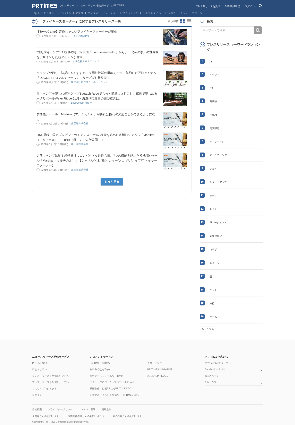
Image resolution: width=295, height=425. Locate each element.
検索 (258, 30)
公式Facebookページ (216, 363)
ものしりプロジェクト (44, 388)
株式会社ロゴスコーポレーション (90, 82)
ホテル (213, 195)
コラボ (213, 249)
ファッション (130, 13)
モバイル (66, 13)
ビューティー (110, 13)
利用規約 (106, 409)
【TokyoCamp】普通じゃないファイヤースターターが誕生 (76, 31)
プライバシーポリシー (60, 409)
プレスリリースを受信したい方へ (50, 375)
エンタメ (92, 13)
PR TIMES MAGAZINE (159, 369)
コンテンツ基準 (86, 409)
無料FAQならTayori (100, 369)
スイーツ (214, 263)
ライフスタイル (151, 13)
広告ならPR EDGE (157, 375)
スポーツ (197, 13)
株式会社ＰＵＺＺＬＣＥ (86, 61)
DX (211, 88)
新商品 (213, 101)
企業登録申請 (232, 6)
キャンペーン (217, 141)
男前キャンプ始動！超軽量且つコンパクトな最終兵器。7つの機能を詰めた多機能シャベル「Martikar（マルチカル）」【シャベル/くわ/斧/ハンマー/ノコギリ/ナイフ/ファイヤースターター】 (97, 160)
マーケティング (218, 155)
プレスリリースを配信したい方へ (50, 382)
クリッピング (154, 363)
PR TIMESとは (40, 363)
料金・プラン (39, 369)
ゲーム (213, 316)
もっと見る (111, 181)
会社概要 (37, 409)
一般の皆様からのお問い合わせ (127, 416)
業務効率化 (216, 236)
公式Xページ (212, 375)
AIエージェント (218, 222)
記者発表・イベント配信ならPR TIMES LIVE (114, 394)
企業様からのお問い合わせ (47, 416)
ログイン (249, 6)
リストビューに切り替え (189, 21)
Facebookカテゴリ (215, 369)
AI (211, 61)
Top (34, 13)
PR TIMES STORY (100, 363)
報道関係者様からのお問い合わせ (86, 416)
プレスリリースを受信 (207, 6)
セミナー (214, 209)
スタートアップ (218, 182)
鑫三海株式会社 (80, 123)
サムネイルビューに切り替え (182, 21)
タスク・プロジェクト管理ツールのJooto (112, 382)
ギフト (213, 289)
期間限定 (214, 128)
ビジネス (170, 13)
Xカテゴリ (210, 382)
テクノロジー (49, 13)
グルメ (184, 13)
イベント (214, 74)
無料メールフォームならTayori (106, 375)
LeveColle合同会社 (82, 102)
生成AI (213, 114)
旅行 (212, 303)
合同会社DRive (81, 35)
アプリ (79, 13)
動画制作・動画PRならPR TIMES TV (110, 388)
